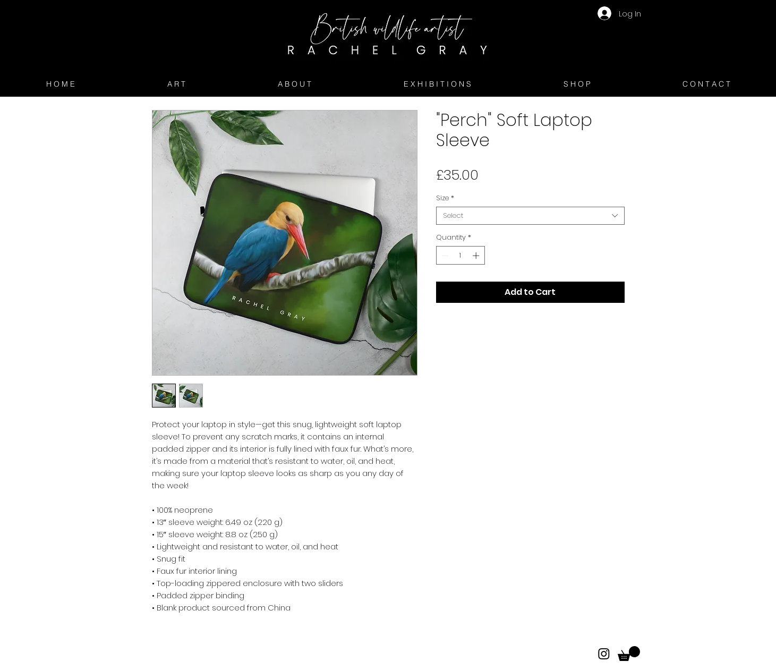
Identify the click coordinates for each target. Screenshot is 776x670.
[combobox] (530, 216)
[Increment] (477, 256)
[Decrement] (444, 256)
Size (445, 198)
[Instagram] (603, 653)
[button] (629, 653)
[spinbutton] (460, 256)
